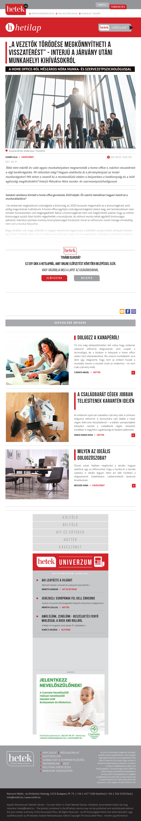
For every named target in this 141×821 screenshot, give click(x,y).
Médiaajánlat (69, 752)
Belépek (87, 278)
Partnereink (51, 763)
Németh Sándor (50, 589)
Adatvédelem (52, 756)
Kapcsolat (50, 752)
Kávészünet (27, 157)
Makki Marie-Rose (83, 434)
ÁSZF (66, 763)
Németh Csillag (50, 607)
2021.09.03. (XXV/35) (119, 157)
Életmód (65, 629)
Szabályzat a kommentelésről (64, 759)
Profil (101, 5)
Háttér (96, 372)
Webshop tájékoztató (58, 770)
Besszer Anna (81, 485)
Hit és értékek (69, 589)
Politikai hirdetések (57, 767)
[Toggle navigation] (134, 5)
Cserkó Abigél (81, 372)
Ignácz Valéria (49, 629)
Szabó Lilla (11, 157)
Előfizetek (54, 278)
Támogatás (120, 5)
